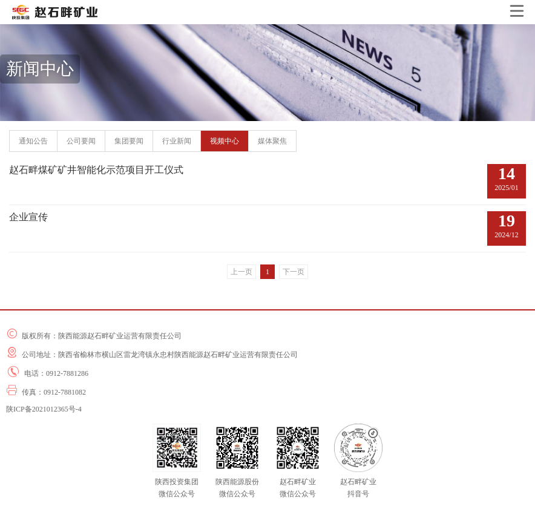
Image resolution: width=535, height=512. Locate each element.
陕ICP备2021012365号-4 (44, 409)
